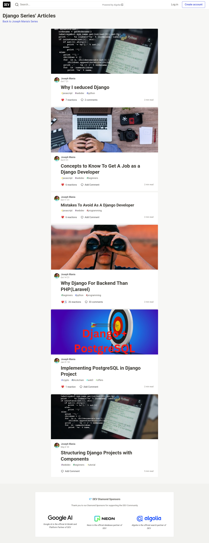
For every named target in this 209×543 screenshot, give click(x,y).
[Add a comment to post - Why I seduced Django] (69, 100)
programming (94, 210)
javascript (66, 93)
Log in (174, 4)
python (91, 93)
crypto (65, 380)
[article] (104, 72)
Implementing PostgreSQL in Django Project (101, 371)
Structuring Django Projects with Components (96, 456)
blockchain (78, 380)
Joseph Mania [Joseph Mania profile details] (68, 78)
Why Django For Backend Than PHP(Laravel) (94, 286)
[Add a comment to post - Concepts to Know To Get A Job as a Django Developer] (69, 185)
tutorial (91, 465)
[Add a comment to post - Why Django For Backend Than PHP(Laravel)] (71, 302)
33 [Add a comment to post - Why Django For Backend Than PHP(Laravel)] (93, 302)
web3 (89, 380)
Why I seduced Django (85, 87)
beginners (92, 178)
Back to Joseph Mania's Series (20, 21)
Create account (193, 4)
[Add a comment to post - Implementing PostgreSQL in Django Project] (68, 387)
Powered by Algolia (112, 5)
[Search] (17, 5)
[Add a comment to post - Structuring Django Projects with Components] (70, 471)
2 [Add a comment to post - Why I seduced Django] (88, 100)
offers (99, 380)
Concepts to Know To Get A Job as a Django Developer (100, 169)
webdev (79, 93)
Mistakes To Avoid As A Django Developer (97, 205)
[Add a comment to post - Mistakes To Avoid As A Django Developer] (69, 217)
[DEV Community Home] (7, 4)
